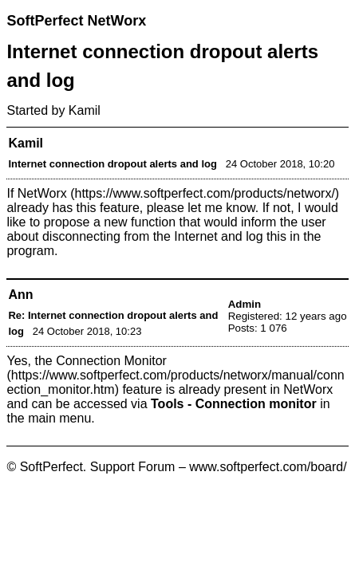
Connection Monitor (111, 361)
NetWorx (42, 193)
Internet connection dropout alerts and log (112, 164)
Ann (20, 294)
